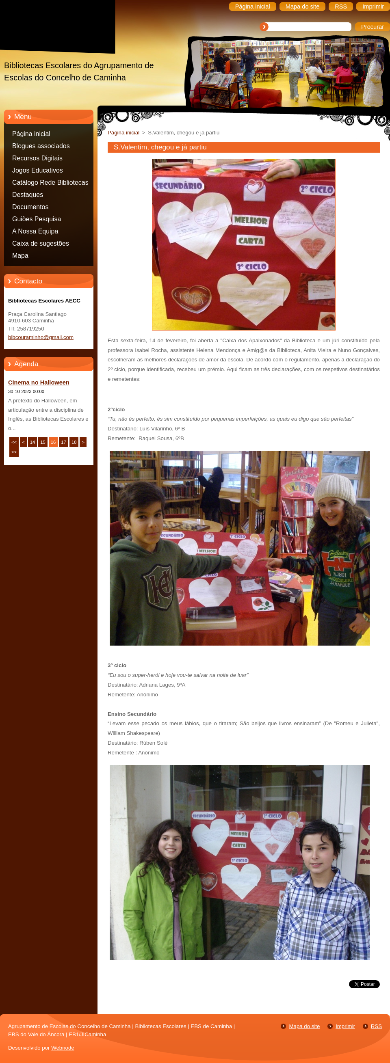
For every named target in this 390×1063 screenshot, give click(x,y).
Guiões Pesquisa (36, 219)
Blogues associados (41, 146)
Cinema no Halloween (38, 382)
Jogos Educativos (37, 170)
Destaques (27, 194)
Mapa (20, 255)
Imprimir (345, 1026)
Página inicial (31, 133)
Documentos (30, 206)
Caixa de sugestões (40, 243)
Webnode (62, 1048)
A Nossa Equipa (35, 231)
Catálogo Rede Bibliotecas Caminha (50, 184)
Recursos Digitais (37, 158)
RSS (376, 1026)
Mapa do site (304, 1026)
